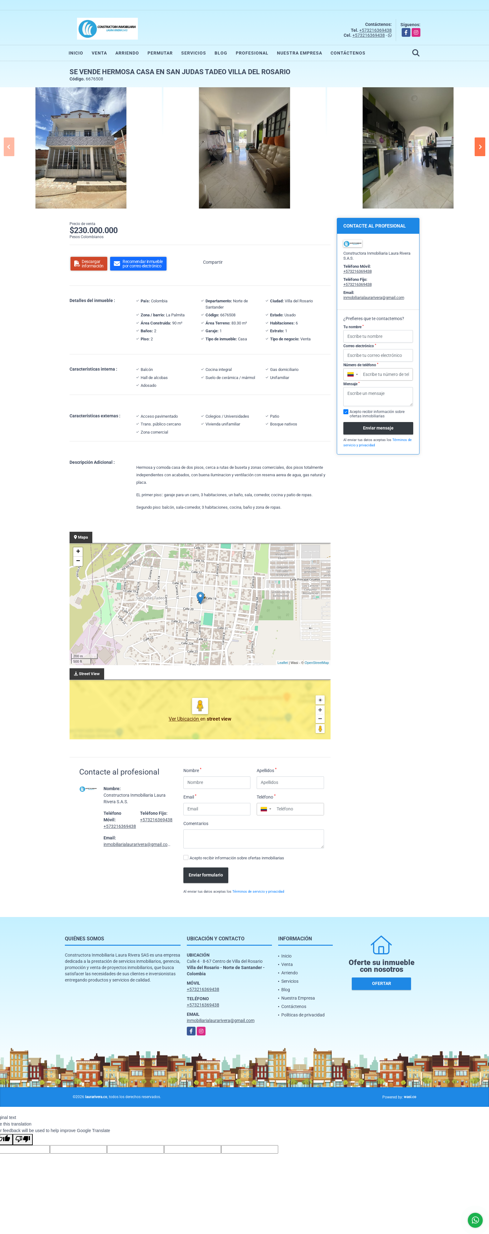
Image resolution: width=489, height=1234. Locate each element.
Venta (99, 52)
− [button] (78, 561)
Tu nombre (353, 326)
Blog (221, 52)
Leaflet (283, 663)
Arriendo (127, 52)
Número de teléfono (360, 365)
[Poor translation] (23, 1139)
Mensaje (351, 384)
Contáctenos (348, 52)
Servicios (193, 52)
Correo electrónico (359, 345)
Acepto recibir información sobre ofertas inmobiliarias (237, 858)
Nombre (192, 770)
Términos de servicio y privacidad (258, 892)
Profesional (252, 52)
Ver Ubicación (184, 719)
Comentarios (195, 823)
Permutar (160, 52)
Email (189, 796)
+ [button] (78, 552)
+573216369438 (375, 30)
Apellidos (267, 770)
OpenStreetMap (317, 663)
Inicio (76, 52)
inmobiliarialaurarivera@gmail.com (137, 844)
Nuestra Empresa (299, 52)
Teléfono (266, 796)
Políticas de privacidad (303, 1014)
